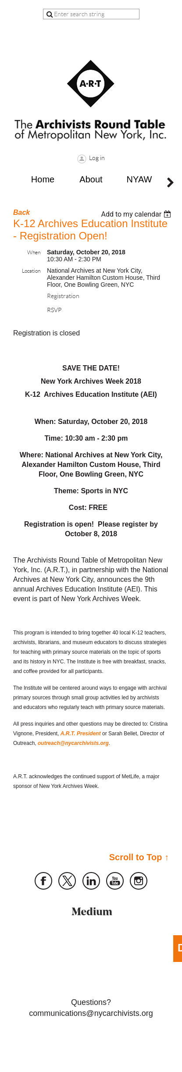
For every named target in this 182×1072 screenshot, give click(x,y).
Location (31, 271)
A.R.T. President (81, 733)
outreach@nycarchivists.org (73, 743)
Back (21, 212)
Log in (97, 157)
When (33, 252)
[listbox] (137, 214)
